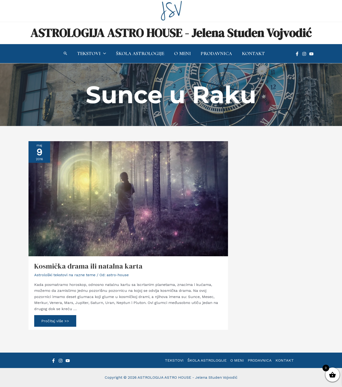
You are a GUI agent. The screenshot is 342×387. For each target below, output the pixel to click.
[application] (103, 53)
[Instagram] (304, 54)
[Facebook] (297, 54)
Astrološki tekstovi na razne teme (64, 275)
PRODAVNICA (260, 360)
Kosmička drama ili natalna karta (88, 266)
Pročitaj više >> (55, 322)
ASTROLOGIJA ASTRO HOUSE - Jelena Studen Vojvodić (171, 33)
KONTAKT (285, 360)
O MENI (237, 360)
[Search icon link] (65, 54)
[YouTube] (311, 54)
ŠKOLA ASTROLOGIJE (207, 360)
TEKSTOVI (174, 360)
